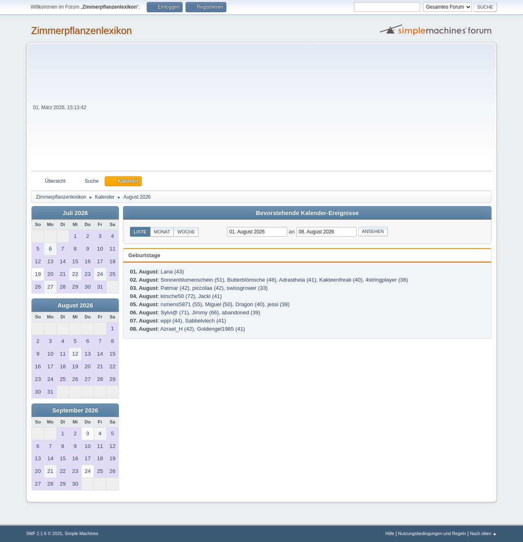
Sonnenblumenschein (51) (192, 280)
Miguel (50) (218, 304)
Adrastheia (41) (297, 280)
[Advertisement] (290, 109)
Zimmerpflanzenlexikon (81, 30)
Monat (162, 231)
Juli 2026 (75, 213)
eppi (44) (171, 321)
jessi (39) (279, 304)
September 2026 (75, 410)
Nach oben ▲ (483, 533)
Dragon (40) (249, 304)
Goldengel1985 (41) (221, 329)
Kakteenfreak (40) (340, 280)
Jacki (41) (210, 296)
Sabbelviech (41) (205, 321)
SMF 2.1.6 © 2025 (44, 533)
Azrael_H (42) (177, 329)
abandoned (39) (241, 312)
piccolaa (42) (208, 288)
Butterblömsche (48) (251, 280)
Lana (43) (172, 272)
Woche (186, 231)
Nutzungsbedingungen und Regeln (432, 533)
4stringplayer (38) (387, 280)
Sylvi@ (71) (175, 312)
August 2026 (75, 305)
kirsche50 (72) (178, 296)
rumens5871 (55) (181, 304)
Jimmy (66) (205, 312)
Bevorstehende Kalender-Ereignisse (307, 213)
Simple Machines (81, 533)
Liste (140, 231)
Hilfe (389, 533)
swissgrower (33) (247, 288)
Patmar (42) (175, 288)
